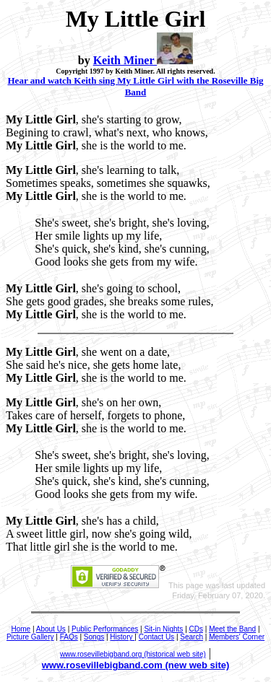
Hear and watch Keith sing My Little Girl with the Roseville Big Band (136, 86)
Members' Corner (236, 637)
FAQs (69, 637)
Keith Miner (125, 60)
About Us (51, 629)
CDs (196, 629)
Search (191, 637)
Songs (94, 637)
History (122, 637)
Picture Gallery (30, 637)
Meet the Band (232, 629)
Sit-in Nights (163, 629)
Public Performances (105, 629)
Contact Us (156, 637)
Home (20, 629)
